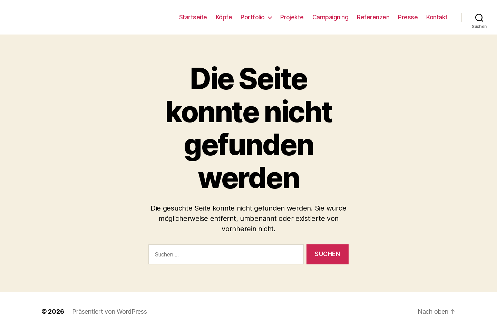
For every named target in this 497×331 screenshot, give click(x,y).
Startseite (193, 17)
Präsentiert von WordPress (109, 311)
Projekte (292, 17)
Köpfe (224, 17)
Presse (408, 17)
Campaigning (330, 17)
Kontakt (437, 17)
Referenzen (373, 17)
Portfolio (253, 17)
